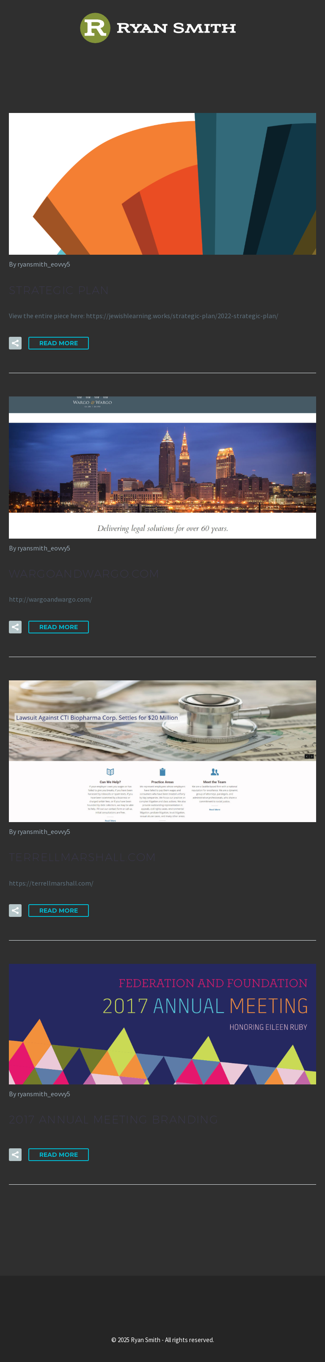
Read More (58, 343)
